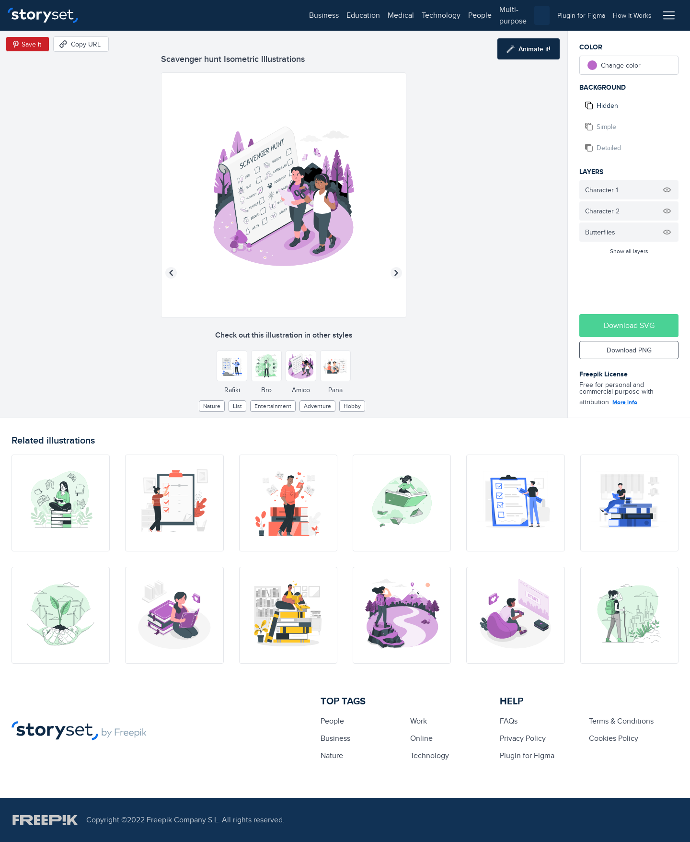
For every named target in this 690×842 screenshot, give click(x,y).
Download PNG (629, 350)
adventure (317, 406)
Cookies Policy (613, 738)
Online (421, 738)
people (264, 15)
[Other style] (232, 366)
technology (225, 15)
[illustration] (61, 503)
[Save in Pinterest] (27, 44)
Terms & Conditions (621, 720)
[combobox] (444, 15)
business (108, 15)
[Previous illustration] (171, 273)
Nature (211, 406)
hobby (352, 406)
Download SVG (629, 325)
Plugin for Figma (527, 755)
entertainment (272, 406)
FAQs (509, 720)
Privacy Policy (523, 738)
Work (418, 720)
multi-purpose (307, 15)
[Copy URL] (81, 44)
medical (185, 15)
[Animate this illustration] (528, 48)
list (237, 406)
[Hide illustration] (667, 190)
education (147, 15)
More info (624, 402)
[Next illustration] (396, 273)
